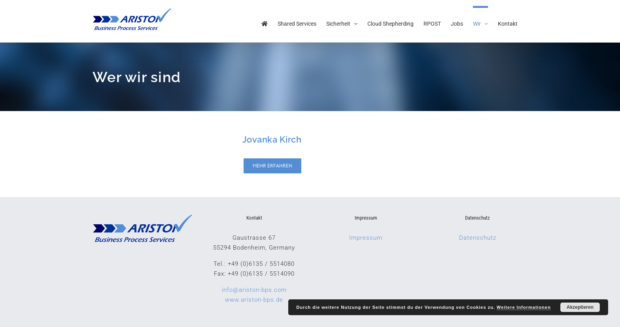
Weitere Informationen (524, 307)
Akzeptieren (580, 307)
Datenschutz (477, 237)
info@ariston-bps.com (254, 289)
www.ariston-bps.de (254, 299)
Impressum (365, 237)
